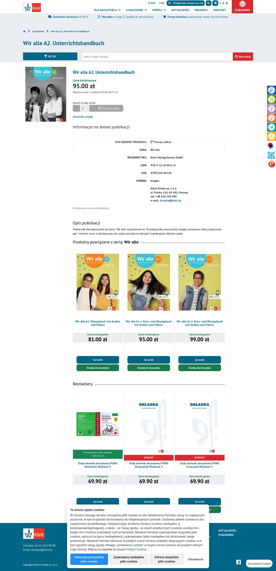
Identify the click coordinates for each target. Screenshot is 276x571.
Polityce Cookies (136, 549)
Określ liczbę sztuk (84, 103)
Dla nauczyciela (105, 10)
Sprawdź (97, 359)
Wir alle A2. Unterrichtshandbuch (70, 31)
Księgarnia (38, 31)
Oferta (157, 10)
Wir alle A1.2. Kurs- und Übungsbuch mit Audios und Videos (200, 323)
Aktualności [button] (180, 10)
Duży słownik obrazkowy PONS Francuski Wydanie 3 (199, 464)
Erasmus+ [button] (201, 10)
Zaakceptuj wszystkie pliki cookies (89, 559)
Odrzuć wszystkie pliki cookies (167, 559)
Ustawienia (195, 559)
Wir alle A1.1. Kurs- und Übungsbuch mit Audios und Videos (149, 323)
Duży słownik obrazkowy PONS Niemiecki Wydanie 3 (97, 464)
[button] (208, 3)
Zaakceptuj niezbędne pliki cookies (129, 559)
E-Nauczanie (135, 10)
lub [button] (185, 3)
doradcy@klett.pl (170, 200)
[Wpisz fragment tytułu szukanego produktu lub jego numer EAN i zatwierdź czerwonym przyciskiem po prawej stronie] (157, 56)
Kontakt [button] (220, 10)
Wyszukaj (243, 56)
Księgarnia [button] (242, 10)
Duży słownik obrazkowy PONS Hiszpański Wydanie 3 (148, 464)
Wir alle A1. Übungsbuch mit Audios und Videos (97, 323)
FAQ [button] (161, 3)
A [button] (220, 3)
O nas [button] (151, 3)
